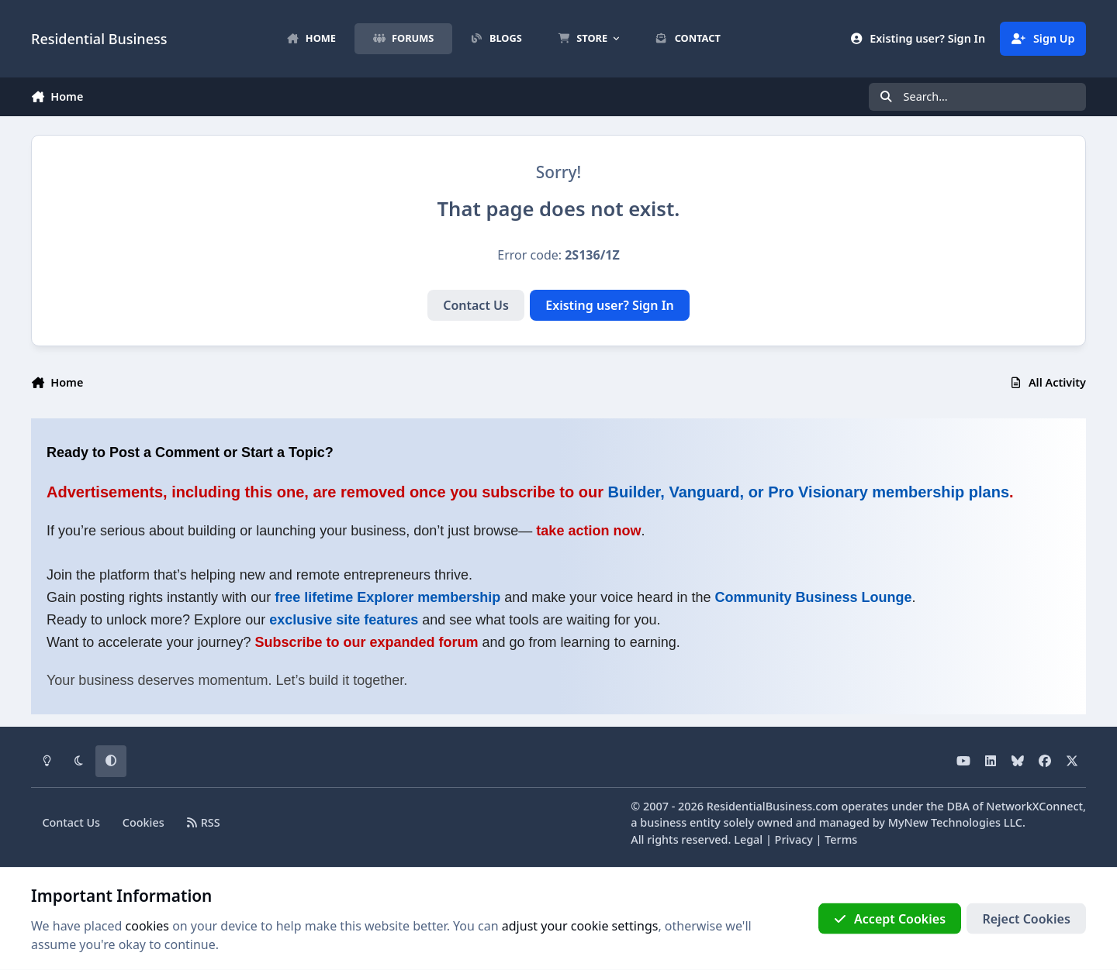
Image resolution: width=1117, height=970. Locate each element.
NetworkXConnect (1034, 806)
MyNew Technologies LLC (955, 822)
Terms (841, 839)
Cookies (143, 822)
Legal (748, 839)
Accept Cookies (890, 918)
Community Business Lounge (812, 597)
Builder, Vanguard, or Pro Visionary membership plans (809, 491)
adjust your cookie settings (580, 925)
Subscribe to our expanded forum (366, 642)
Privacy (794, 839)
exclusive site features (343, 620)
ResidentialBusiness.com (773, 806)
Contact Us (476, 305)
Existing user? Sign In (609, 305)
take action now (588, 530)
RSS (203, 822)
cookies (147, 925)
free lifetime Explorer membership (387, 597)
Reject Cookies (1026, 918)
